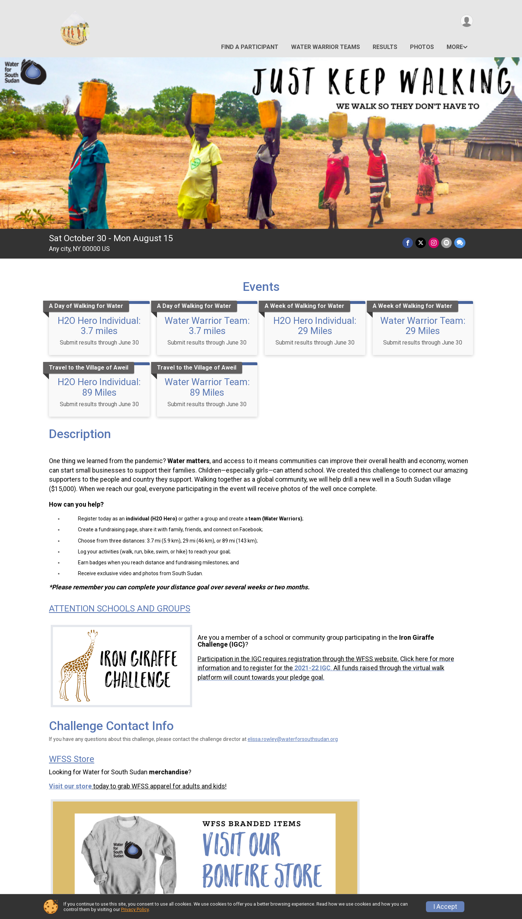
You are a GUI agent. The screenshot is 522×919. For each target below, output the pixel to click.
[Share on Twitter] (421, 243)
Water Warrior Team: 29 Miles (422, 325)
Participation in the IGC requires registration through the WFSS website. (298, 659)
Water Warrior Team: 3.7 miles (207, 325)
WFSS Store (71, 759)
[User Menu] (466, 21)
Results (385, 47)
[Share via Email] (447, 243)
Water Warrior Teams (325, 47)
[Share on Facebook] (408, 243)
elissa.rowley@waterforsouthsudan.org (293, 739)
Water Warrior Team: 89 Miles (207, 386)
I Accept (445, 906)
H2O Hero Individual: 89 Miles (99, 386)
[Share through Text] (459, 243)
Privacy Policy (135, 909)
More (455, 47)
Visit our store (70, 786)
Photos (422, 47)
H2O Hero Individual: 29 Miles (314, 325)
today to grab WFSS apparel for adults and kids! (160, 786)
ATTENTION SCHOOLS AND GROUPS (119, 608)
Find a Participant (249, 47)
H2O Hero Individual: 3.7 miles (99, 325)
